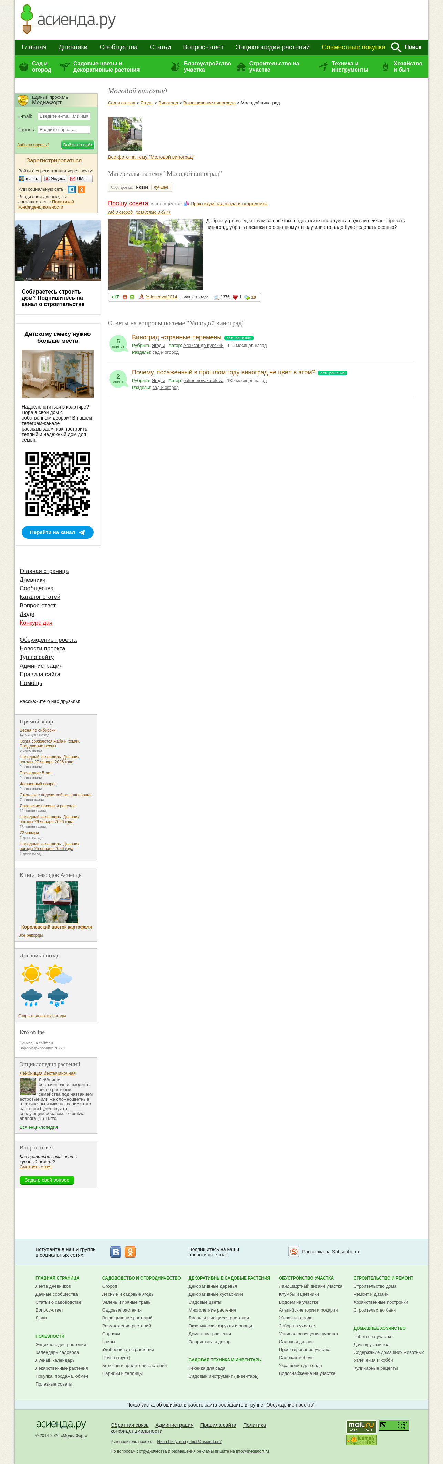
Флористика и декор (209, 1341)
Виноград (168, 102)
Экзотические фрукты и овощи (221, 1325)
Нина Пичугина (171, 1441)
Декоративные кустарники (216, 1294)
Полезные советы (53, 1384)
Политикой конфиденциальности (46, 204)
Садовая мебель (296, 1357)
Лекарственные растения (61, 1368)
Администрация (41, 665)
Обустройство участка (306, 1278)
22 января (29, 832)
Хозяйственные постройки (380, 1302)
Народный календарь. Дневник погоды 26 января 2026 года (49, 819)
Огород (109, 1286)
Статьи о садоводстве (58, 1302)
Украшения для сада (300, 1365)
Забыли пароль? (33, 144)
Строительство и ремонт (383, 1278)
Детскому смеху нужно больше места (58, 337)
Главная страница (44, 571)
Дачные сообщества (56, 1294)
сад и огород (120, 212)
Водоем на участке (298, 1302)
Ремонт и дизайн (371, 1294)
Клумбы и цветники (299, 1294)
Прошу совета (128, 203)
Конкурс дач (36, 622)
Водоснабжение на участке (307, 1373)
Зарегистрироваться (54, 160)
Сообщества (118, 47)
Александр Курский (203, 345)
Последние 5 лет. (36, 773)
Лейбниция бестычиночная (48, 1073)
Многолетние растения (212, 1310)
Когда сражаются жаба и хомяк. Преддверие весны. (50, 744)
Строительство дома (374, 1286)
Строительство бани (374, 1310)
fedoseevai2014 (161, 296)
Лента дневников (53, 1286)
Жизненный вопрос (38, 784)
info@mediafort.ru (252, 1451)
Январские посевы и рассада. (48, 806)
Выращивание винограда (209, 102)
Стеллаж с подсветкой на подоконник (55, 795)
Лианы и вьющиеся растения (219, 1317)
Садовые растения (122, 1310)
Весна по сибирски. (38, 730)
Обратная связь (130, 1425)
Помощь (31, 683)
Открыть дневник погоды (42, 1016)
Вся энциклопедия (39, 1127)
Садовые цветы (205, 1302)
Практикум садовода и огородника (228, 203)
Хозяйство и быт (408, 67)
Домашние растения (210, 1333)
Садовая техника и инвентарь (225, 1360)
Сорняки (111, 1333)
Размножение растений (126, 1325)
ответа (118, 376)
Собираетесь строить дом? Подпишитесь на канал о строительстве (53, 298)
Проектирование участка (305, 1349)
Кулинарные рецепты (375, 1368)
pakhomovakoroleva (203, 380)
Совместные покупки (353, 47)
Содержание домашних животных (388, 1352)
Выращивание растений (127, 1317)
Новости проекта (42, 648)
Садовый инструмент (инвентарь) (224, 1376)
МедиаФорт (74, 1435)
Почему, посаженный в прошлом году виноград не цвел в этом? (224, 372)
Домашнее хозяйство (379, 1328)
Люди (27, 614)
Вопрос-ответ (203, 47)
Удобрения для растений (128, 1349)
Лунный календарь (55, 1360)
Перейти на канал (52, 532)
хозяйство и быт (153, 212)
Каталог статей (40, 597)
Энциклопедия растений (273, 47)
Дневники (73, 47)
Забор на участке (297, 1325)
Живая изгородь (295, 1317)
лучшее (161, 187)
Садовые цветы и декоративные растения (106, 67)
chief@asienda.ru (205, 1441)
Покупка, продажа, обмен (61, 1376)
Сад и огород (41, 67)
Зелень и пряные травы (127, 1302)
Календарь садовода (57, 1352)
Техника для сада (207, 1368)
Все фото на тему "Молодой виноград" (151, 157)
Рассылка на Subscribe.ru (330, 1251)
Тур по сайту (37, 657)
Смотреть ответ (36, 1166)
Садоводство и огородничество (141, 1278)
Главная (34, 47)
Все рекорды (30, 935)
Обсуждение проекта (48, 640)
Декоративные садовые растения (229, 1278)
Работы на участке (372, 1336)
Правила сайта (40, 674)
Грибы (108, 1341)
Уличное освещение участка (308, 1333)
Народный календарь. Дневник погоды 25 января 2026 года (49, 846)
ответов (118, 341)
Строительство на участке (274, 67)
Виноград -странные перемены (177, 337)
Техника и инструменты (350, 67)
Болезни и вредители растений (134, 1365)
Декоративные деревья (213, 1286)
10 (253, 297)
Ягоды (146, 102)
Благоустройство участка (207, 67)
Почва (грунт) (116, 1357)
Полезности (49, 1336)
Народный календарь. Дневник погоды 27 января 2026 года (49, 759)
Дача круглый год (371, 1344)
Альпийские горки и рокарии (308, 1310)
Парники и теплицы (122, 1373)
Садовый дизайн (296, 1341)
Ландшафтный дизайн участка (310, 1286)
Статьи (160, 47)
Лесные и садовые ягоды (128, 1294)
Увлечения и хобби (373, 1360)
